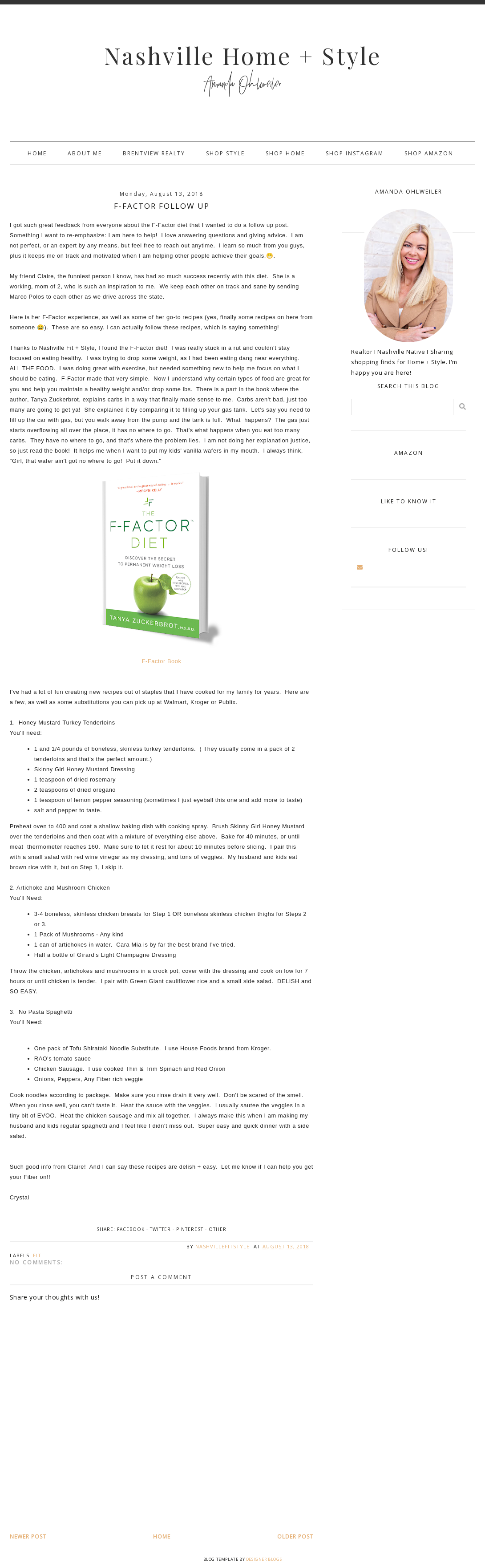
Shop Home (285, 153)
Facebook (131, 1229)
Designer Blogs (264, 1559)
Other (217, 1229)
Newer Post (28, 1536)
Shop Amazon (428, 153)
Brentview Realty (154, 153)
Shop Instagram (355, 153)
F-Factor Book (162, 661)
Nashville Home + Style (242, 55)
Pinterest (189, 1229)
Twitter (160, 1229)
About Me (85, 153)
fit (37, 1255)
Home (37, 153)
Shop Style (225, 153)
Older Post (295, 1536)
